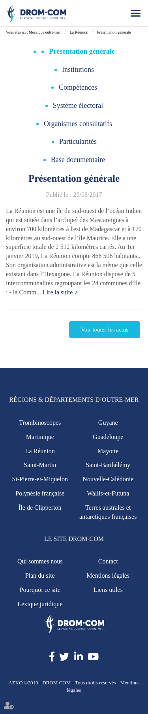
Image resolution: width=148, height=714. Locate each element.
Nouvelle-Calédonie (107, 479)
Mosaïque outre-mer (45, 32)
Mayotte (107, 451)
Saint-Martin (40, 465)
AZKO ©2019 (23, 683)
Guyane (108, 422)
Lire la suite (58, 292)
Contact (108, 561)
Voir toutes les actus (104, 329)
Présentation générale (114, 32)
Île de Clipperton (40, 507)
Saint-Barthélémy (108, 465)
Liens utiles (108, 589)
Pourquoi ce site (40, 589)
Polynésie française (39, 493)
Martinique (40, 436)
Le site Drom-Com (74, 538)
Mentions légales (107, 575)
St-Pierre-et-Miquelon (40, 479)
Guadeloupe (108, 436)
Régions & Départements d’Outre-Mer (74, 399)
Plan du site (40, 575)
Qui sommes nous (40, 561)
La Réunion (78, 32)
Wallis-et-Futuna (108, 493)
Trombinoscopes (40, 422)
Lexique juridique (39, 604)
